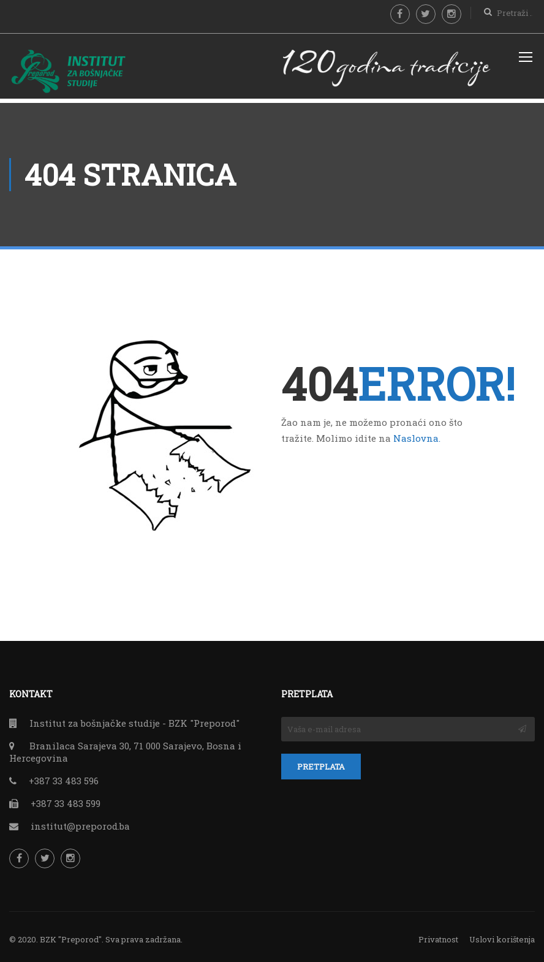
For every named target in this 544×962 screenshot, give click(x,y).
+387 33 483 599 (65, 799)
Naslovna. (416, 433)
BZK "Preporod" (71, 935)
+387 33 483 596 (64, 776)
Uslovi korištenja (502, 935)
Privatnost (438, 935)
